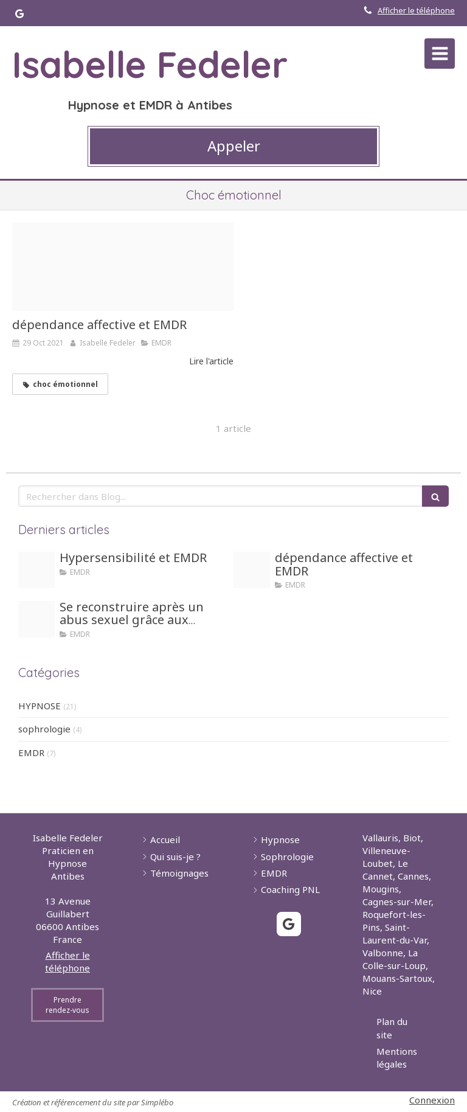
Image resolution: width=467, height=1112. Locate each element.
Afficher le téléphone (416, 10)
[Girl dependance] (123, 267)
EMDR (31, 752)
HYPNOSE (39, 706)
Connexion (432, 1100)
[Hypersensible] (36, 570)
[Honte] (36, 619)
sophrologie (44, 729)
